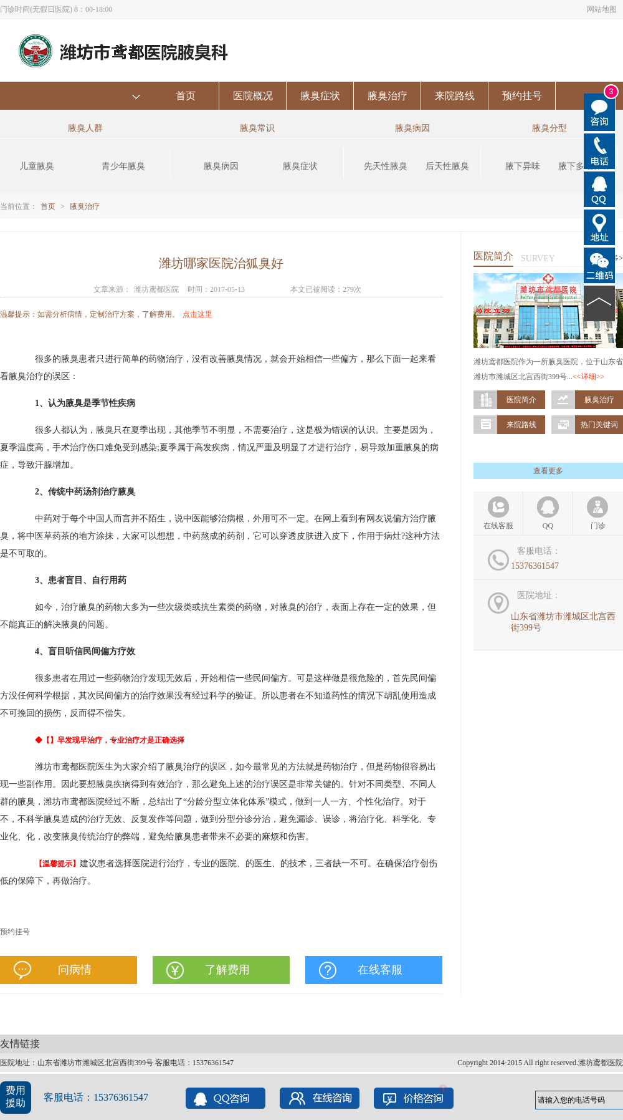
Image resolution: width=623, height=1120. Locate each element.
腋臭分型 (549, 128)
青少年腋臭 (123, 166)
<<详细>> (588, 376)
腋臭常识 (257, 128)
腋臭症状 (320, 95)
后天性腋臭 (447, 166)
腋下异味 (522, 166)
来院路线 (455, 95)
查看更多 (548, 470)
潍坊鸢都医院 (156, 289)
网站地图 (602, 9)
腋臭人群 (85, 128)
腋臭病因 (221, 166)
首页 (186, 95)
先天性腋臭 (385, 166)
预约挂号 (522, 95)
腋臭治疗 (387, 95)
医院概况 (253, 95)
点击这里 (197, 314)
